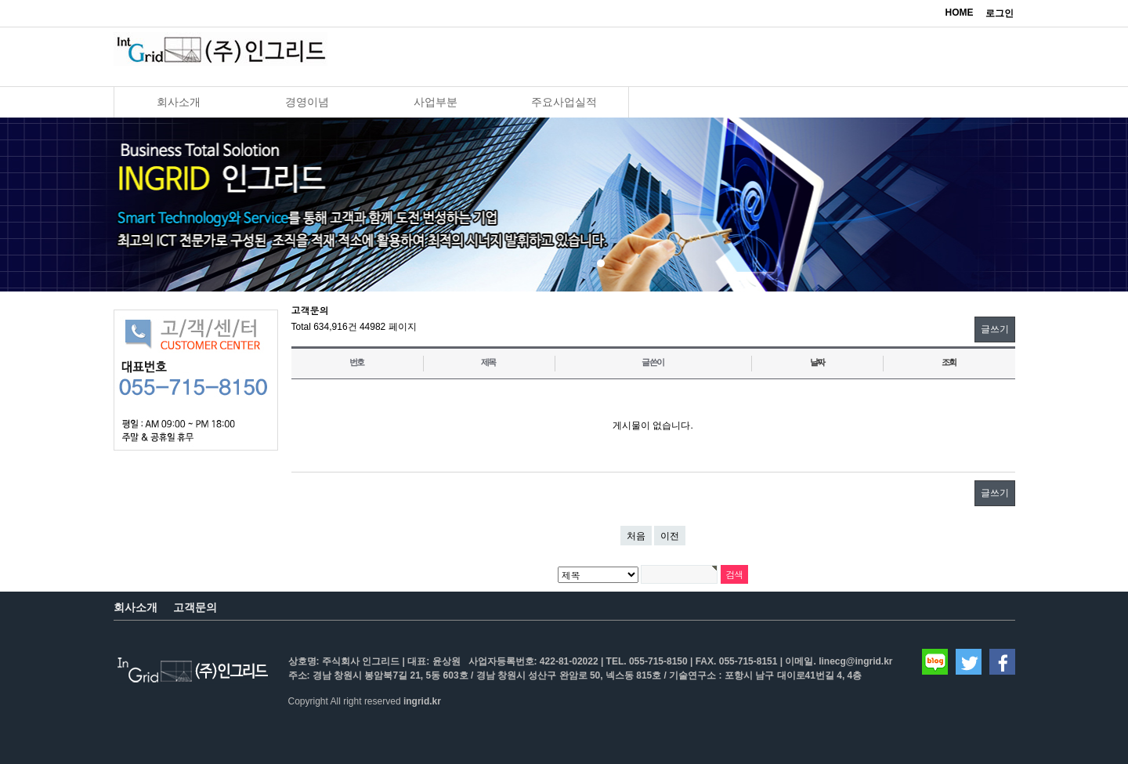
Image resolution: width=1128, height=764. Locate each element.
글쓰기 (995, 329)
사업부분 (435, 102)
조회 (949, 362)
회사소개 (179, 102)
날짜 (818, 362)
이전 (669, 535)
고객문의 (195, 607)
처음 (636, 535)
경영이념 (307, 102)
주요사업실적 (564, 102)
